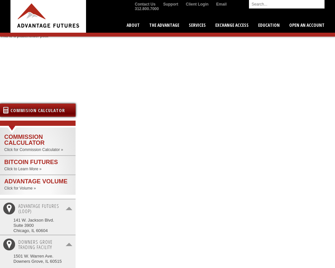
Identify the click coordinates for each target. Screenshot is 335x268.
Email (221, 4)
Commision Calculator (37, 110)
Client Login (197, 4)
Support (170, 4)
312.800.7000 (147, 9)
